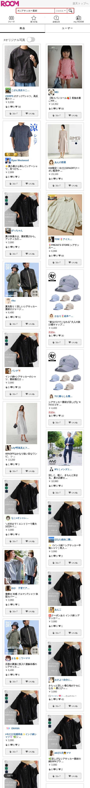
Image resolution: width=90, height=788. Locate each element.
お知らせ (56, 19)
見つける (33, 19)
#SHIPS (9, 96)
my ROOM (79, 19)
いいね (31, 113)
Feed (11, 19)
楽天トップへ (80, 3)
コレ (15, 113)
